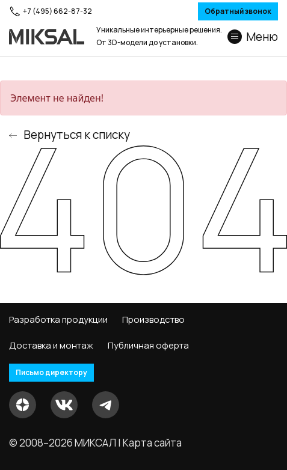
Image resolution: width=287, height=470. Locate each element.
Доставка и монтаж (51, 346)
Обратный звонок (238, 11)
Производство (153, 320)
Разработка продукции (58, 320)
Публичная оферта (148, 346)
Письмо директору (51, 372)
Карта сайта (152, 443)
